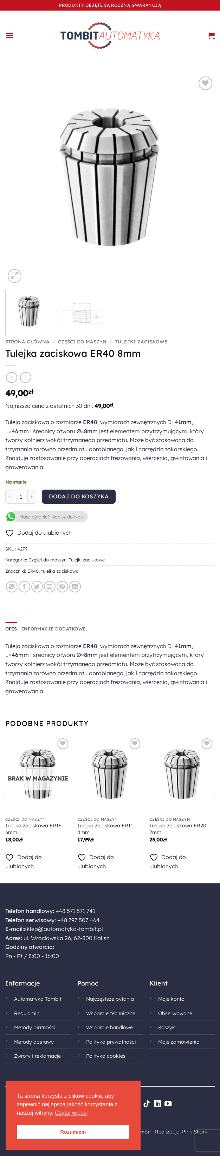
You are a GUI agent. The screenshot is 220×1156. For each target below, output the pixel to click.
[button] (9, 35)
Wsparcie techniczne (110, 1013)
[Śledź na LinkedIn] (157, 1104)
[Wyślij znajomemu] (50, 586)
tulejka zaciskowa (60, 571)
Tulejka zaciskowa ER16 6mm (33, 828)
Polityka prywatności (111, 1042)
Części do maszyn (82, 341)
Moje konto (171, 999)
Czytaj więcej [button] (71, 1113)
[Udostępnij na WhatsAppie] (12, 586)
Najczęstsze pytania (110, 999)
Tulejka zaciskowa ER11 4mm (105, 828)
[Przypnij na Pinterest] (62, 586)
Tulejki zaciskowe (141, 341)
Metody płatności (35, 1027)
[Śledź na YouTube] (168, 1104)
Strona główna (27, 341)
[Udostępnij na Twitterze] (37, 586)
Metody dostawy (34, 1042)
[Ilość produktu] (21, 497)
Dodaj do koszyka (79, 496)
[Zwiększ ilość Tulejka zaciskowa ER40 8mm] (32, 497)
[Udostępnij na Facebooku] (24, 586)
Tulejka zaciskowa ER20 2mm (177, 828)
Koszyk (166, 1027)
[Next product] (11, 377)
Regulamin (26, 1013)
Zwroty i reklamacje (37, 1056)
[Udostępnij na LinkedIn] (75, 586)
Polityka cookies (105, 1056)
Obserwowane (175, 1013)
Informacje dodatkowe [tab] (54, 629)
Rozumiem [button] (73, 1132)
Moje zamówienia (179, 1042)
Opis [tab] (11, 629)
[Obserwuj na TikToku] (146, 1104)
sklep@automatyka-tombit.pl (63, 928)
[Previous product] (25, 377)
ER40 (33, 571)
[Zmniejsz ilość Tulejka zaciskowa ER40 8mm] (9, 497)
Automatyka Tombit (38, 999)
